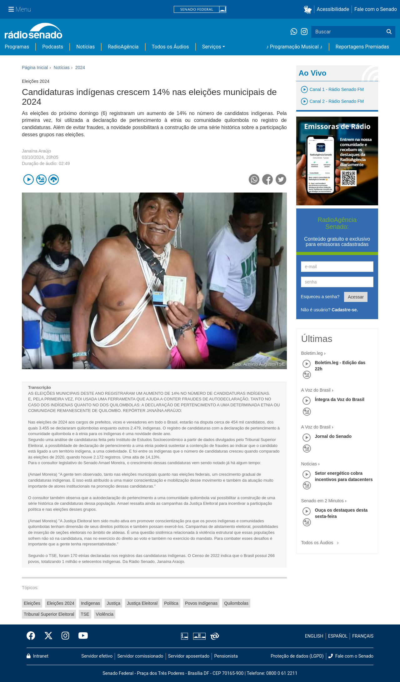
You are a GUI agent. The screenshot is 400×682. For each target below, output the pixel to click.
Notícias (85, 47)
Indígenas (90, 603)
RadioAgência (123, 47)
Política (171, 603)
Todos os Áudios (170, 47)
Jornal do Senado (333, 436)
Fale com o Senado (375, 9)
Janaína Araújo (36, 150)
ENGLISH (314, 636)
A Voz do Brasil (316, 390)
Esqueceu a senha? (320, 296)
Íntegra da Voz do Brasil (339, 399)
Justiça (113, 603)
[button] (309, 9)
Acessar (356, 296)
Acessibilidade (333, 9)
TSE (85, 614)
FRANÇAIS (362, 636)
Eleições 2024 (60, 603)
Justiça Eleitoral (142, 603)
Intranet (37, 656)
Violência (105, 614)
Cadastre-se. (345, 309)
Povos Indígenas (201, 603)
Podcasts (52, 47)
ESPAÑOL (338, 636)
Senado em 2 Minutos (322, 500)
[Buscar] (389, 32)
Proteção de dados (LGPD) (297, 656)
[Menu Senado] (19, 9)
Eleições (32, 603)
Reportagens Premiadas (362, 47)
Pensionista (226, 656)
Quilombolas (236, 603)
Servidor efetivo (96, 656)
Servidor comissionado (140, 656)
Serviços (211, 47)
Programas (17, 47)
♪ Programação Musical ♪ (294, 47)
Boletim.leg (312, 353)
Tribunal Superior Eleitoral (49, 614)
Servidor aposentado (188, 656)
